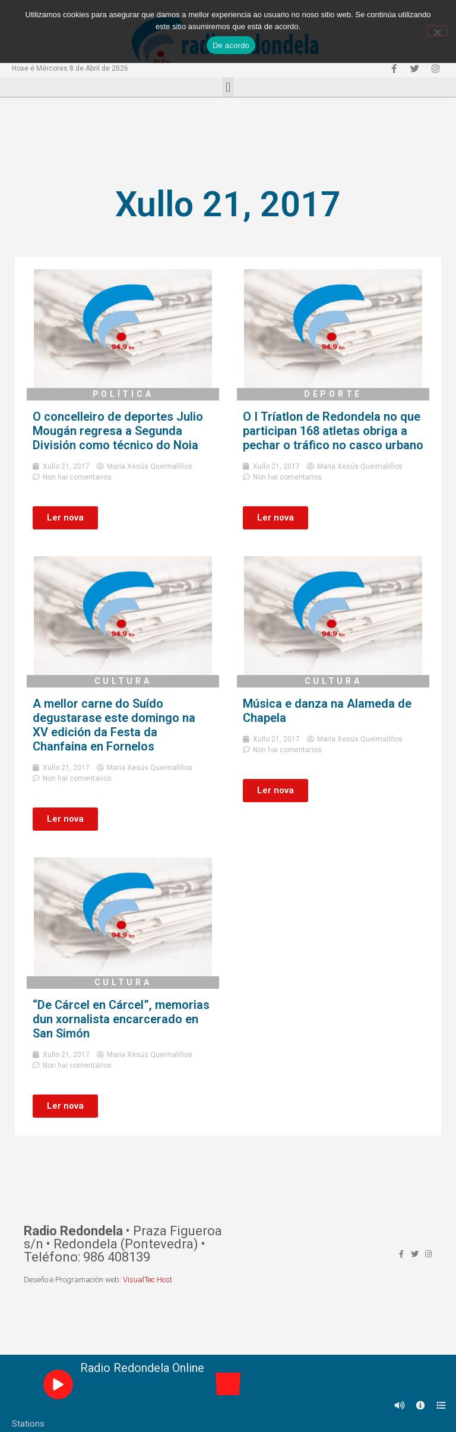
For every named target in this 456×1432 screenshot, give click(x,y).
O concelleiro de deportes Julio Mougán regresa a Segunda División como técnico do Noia (118, 430)
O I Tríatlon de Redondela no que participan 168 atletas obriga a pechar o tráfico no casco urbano (333, 430)
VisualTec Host (147, 1279)
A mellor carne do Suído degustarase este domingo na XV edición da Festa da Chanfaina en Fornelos (114, 724)
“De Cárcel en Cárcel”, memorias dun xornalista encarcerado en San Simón (121, 1019)
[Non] (437, 31)
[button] (227, 87)
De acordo (231, 45)
